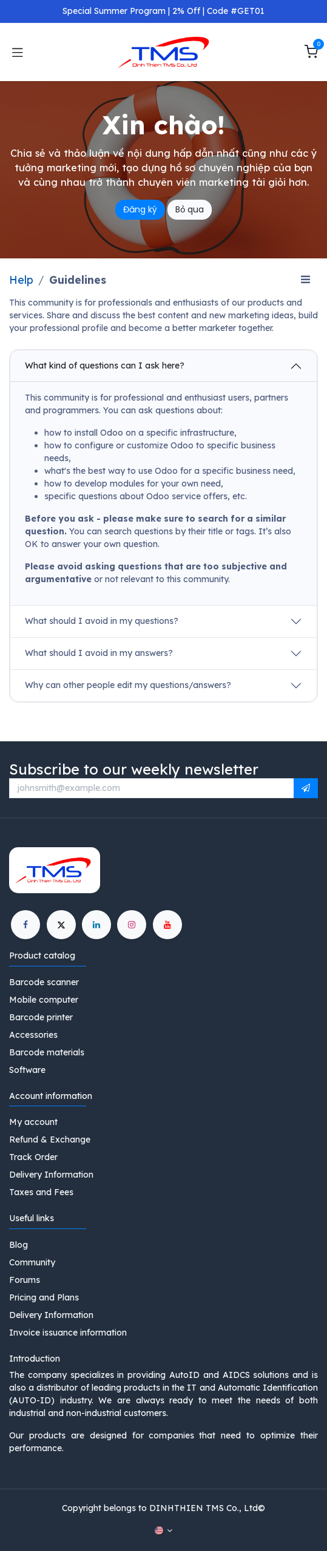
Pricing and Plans (44, 1297)
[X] (61, 924)
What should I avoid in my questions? (101, 620)
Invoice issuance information (68, 1332)
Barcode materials (46, 1052)
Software (27, 1069)
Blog (18, 1244)
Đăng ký (140, 209)
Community (32, 1262)
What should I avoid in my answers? (99, 653)
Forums (24, 1279)
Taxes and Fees (41, 1192)
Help (21, 279)
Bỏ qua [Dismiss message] (189, 209)
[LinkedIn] (96, 924)
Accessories (33, 1034)
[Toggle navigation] (17, 52)
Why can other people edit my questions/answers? (128, 685)
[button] (306, 788)
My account (33, 1122)
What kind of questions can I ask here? (104, 365)
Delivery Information (51, 1174)
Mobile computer (43, 999)
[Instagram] (131, 924)
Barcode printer (41, 1017)
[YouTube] (167, 924)
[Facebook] (25, 924)
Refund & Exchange (49, 1139)
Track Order (33, 1157)
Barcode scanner (44, 982)
